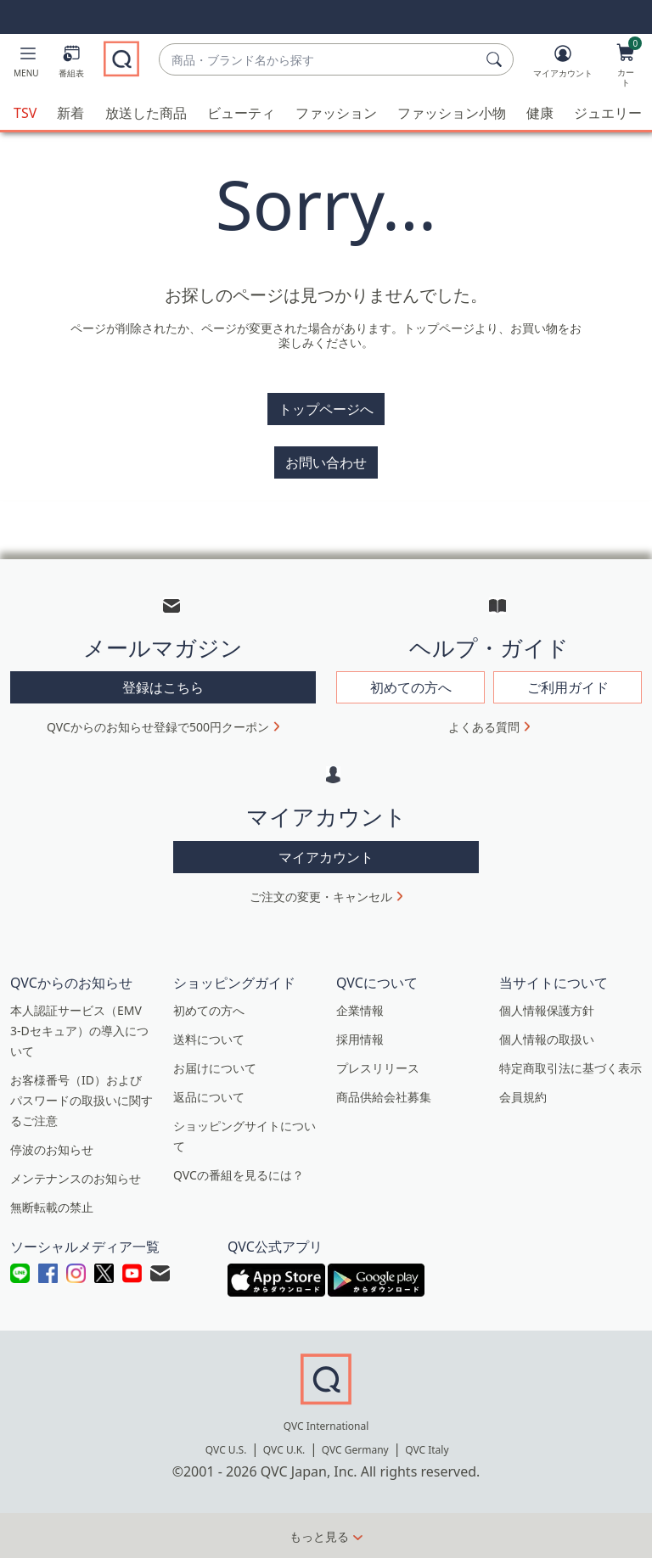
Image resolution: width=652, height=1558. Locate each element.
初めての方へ (208, 1009)
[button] (26, 64)
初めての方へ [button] (411, 686)
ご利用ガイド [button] (568, 686)
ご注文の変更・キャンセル (321, 896)
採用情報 (360, 1038)
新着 (70, 112)
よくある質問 (484, 726)
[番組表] (71, 64)
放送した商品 (146, 112)
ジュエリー (608, 112)
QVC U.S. (226, 1449)
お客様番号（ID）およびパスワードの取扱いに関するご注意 (81, 1099)
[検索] (497, 59)
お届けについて (214, 1067)
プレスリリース (377, 1067)
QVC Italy (426, 1449)
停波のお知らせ (51, 1148)
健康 (540, 112)
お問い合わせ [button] (326, 461)
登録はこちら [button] (163, 686)
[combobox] (319, 60)
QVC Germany (355, 1449)
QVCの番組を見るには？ (238, 1174)
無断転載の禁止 (51, 1206)
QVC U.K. (284, 1449)
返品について (208, 1096)
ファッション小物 (451, 112)
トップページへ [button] (326, 408)
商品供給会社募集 (383, 1096)
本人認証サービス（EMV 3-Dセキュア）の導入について (79, 1029)
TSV (25, 112)
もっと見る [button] (319, 1535)
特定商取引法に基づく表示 (570, 1067)
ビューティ (241, 112)
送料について (208, 1038)
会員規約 (523, 1096)
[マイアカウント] (563, 64)
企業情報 (360, 1009)
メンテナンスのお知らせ (75, 1177)
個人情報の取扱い (546, 1038)
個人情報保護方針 (546, 1009)
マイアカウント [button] (326, 856)
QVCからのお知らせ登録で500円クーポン (158, 726)
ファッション (336, 112)
